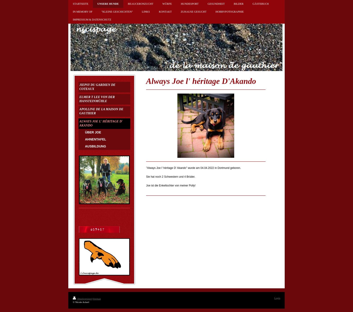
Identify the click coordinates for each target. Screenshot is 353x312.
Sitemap (97, 298)
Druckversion (82, 298)
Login (277, 298)
